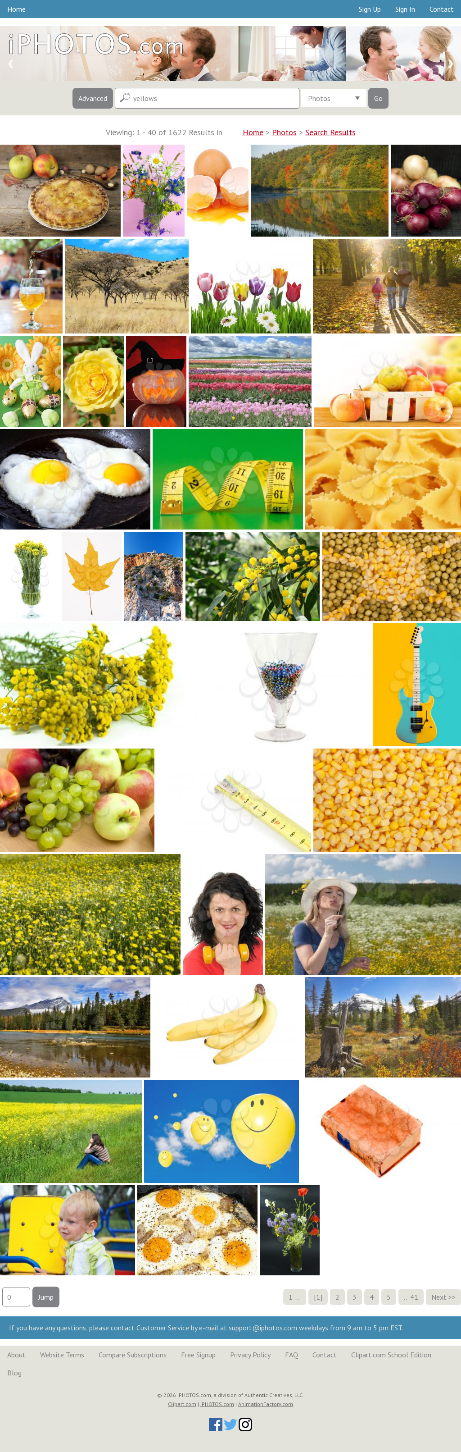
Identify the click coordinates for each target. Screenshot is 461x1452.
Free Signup (198, 1354)
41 (414, 1296)
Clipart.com (182, 1404)
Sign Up (370, 9)
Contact (441, 9)
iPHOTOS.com (217, 1404)
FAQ (291, 1354)
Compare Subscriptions (133, 1354)
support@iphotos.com (263, 1327)
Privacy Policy (250, 1354)
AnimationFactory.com (265, 1404)
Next (439, 1296)
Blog (14, 1372)
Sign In (405, 9)
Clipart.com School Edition (391, 1354)
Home (16, 9)
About (16, 1354)
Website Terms (62, 1354)
